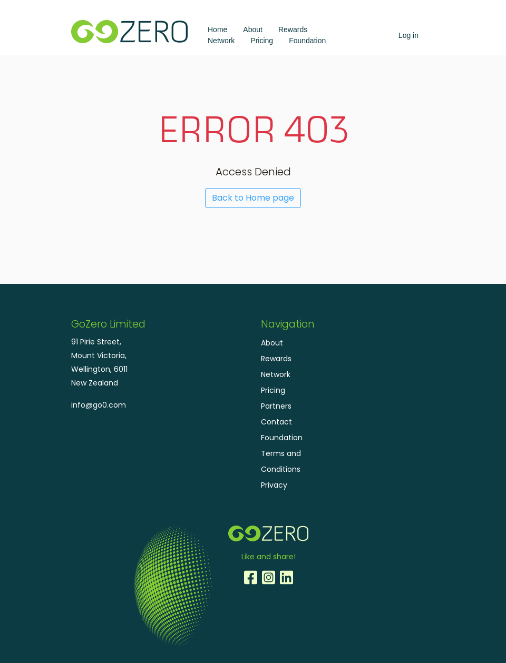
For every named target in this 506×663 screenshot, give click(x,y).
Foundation (307, 40)
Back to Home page (253, 198)
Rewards (292, 29)
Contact (276, 422)
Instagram (268, 578)
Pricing (261, 40)
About (252, 29)
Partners (276, 406)
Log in (408, 35)
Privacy (274, 485)
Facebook (250, 578)
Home (217, 29)
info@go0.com (98, 405)
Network (221, 40)
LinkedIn (286, 578)
